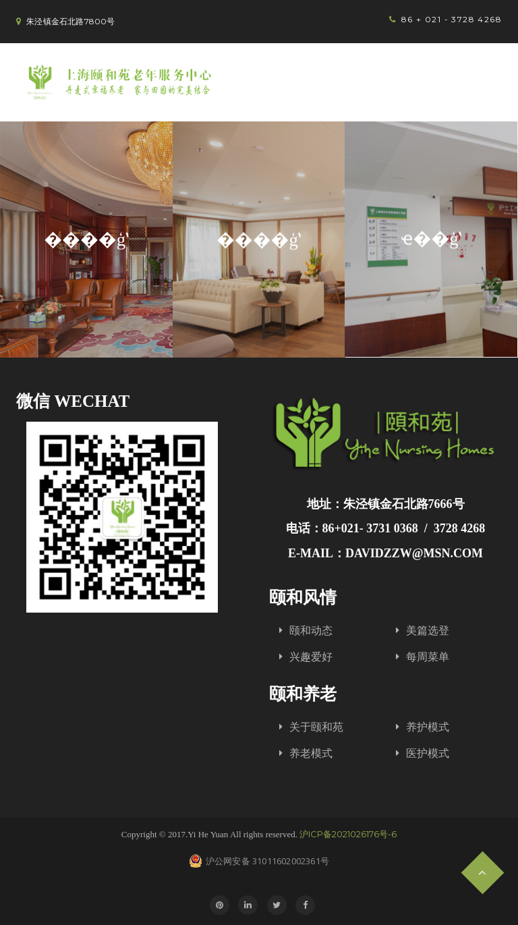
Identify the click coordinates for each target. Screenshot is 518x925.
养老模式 (311, 753)
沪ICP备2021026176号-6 (348, 834)
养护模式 (427, 727)
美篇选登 (427, 630)
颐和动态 (311, 630)
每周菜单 (427, 657)
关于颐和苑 (316, 727)
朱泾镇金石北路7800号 (70, 21)
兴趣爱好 (311, 657)
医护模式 (427, 753)
